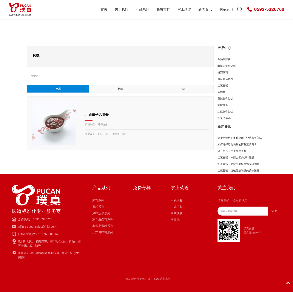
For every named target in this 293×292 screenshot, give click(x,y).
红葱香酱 (223, 85)
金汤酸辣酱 (224, 59)
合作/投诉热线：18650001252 (38, 234)
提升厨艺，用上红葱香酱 (232, 150)
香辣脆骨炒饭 (225, 98)
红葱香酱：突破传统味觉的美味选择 (238, 170)
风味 (100, 134)
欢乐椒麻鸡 (224, 118)
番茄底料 (223, 72)
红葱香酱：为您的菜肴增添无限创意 (238, 163)
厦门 (150, 278)
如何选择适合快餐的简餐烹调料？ (237, 144)
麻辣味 (116, 134)
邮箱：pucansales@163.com (37, 226)
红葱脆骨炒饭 (225, 111)
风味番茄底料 (225, 78)
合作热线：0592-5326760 (35, 219)
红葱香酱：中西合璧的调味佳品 (236, 157)
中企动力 (142, 278)
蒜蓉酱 (221, 91)
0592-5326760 (269, 9)
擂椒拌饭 (223, 105)
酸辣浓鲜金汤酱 (227, 65)
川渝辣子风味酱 (97, 114)
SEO (156, 278)
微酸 (124, 134)
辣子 (107, 134)
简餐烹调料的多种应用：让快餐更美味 (240, 137)
